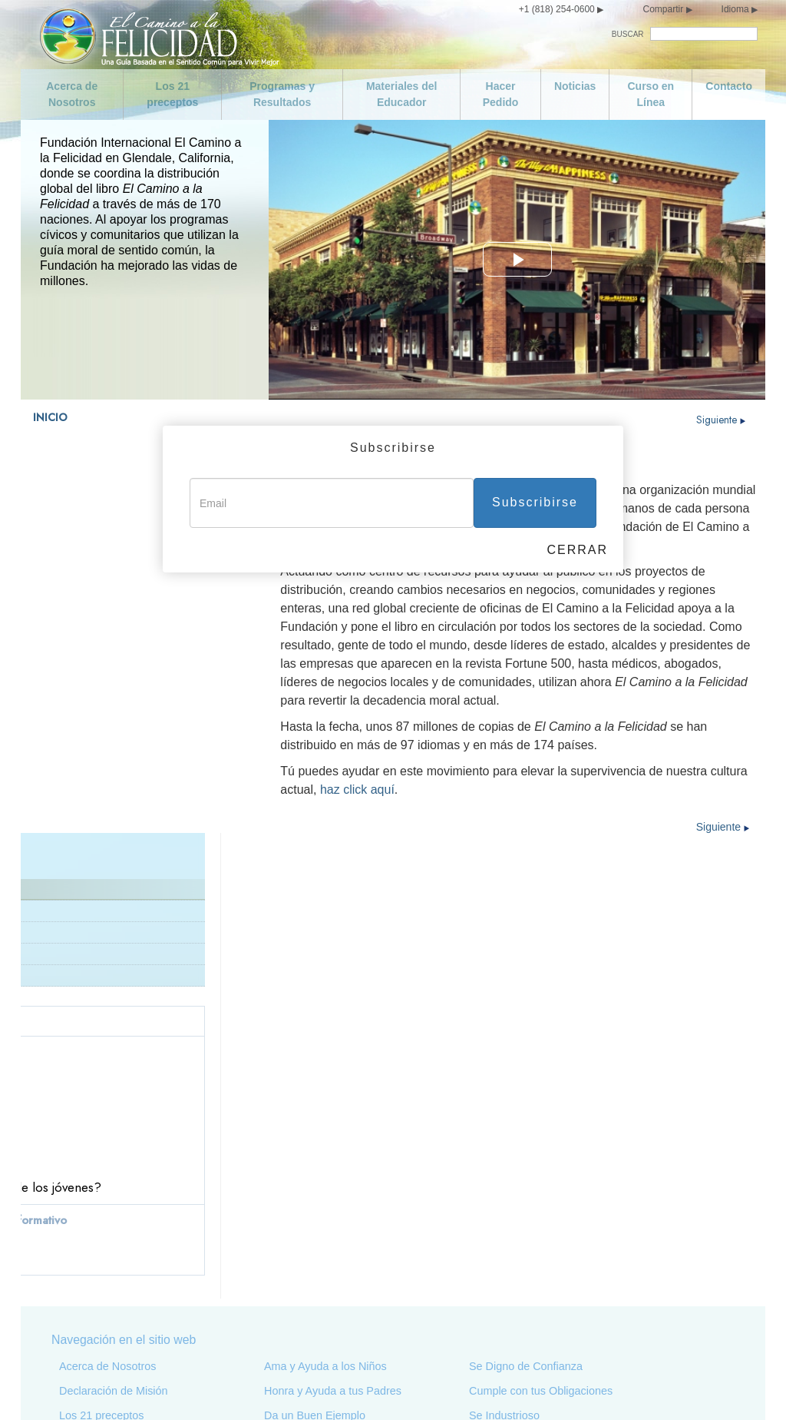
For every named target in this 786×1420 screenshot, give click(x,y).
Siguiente (721, 419)
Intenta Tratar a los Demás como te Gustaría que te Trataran (555, 1254)
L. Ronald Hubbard (76, 570)
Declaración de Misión (84, 548)
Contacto (728, 86)
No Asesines (294, 1175)
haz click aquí (357, 789)
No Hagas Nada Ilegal (318, 1199)
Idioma (735, 9)
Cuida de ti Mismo (103, 1248)
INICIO (50, 417)
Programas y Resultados (282, 94)
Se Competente (507, 1150)
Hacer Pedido (501, 94)
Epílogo (488, 1310)
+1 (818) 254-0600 (557, 9)
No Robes (288, 1322)
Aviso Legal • (657, 1387)
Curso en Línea (650, 94)
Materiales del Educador (402, 94)
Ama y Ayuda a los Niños (325, 1076)
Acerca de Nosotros (71, 94)
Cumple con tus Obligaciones (541, 1101)
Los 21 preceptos (172, 94)
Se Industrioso (504, 1126)
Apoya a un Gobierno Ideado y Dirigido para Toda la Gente (339, 1230)
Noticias (575, 86)
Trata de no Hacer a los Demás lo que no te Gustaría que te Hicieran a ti (562, 1218)
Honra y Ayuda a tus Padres (332, 1101)
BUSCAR (628, 34)
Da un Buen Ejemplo (314, 1126)
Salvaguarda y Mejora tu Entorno (344, 1298)
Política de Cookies (721, 1387)
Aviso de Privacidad (508, 1387)
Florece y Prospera (516, 1285)
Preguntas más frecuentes (93, 591)
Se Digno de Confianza (526, 1076)
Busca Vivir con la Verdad (327, 1150)
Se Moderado (92, 1273)
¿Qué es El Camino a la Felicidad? (112, 526)
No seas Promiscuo (107, 1298)
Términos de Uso (589, 1387)
